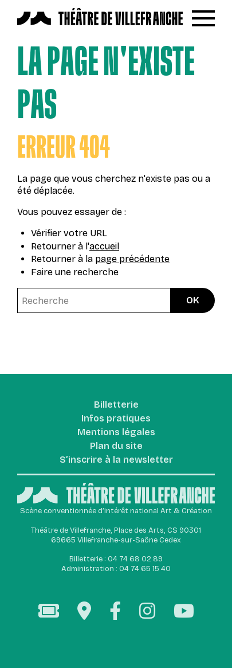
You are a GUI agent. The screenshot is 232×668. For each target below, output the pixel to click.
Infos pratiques (116, 419)
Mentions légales (116, 432)
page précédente (132, 258)
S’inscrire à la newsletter (116, 460)
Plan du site (116, 446)
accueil (104, 246)
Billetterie (116, 405)
